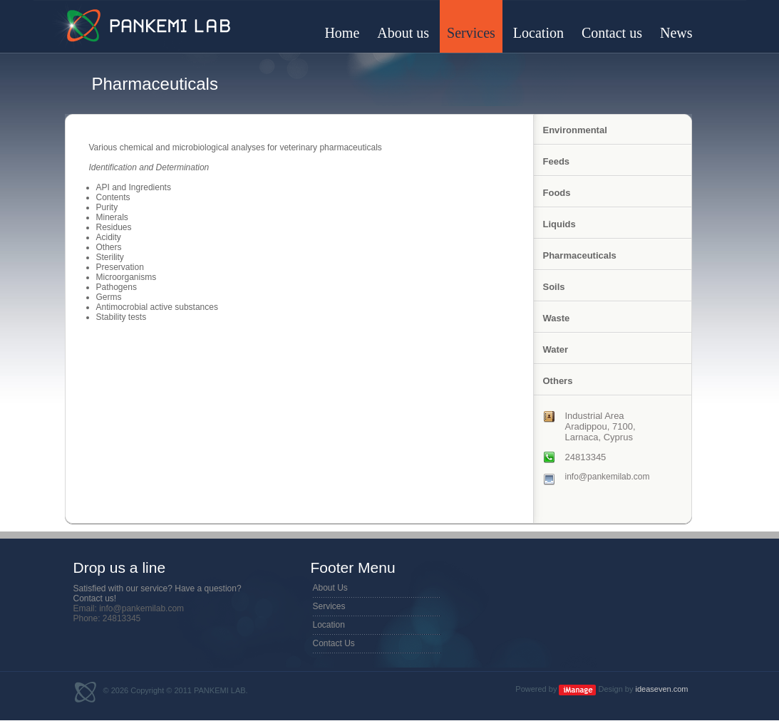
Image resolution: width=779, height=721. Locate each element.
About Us (330, 588)
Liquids (559, 224)
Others (558, 380)
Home (341, 33)
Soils (554, 286)
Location (538, 33)
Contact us (612, 33)
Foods (557, 192)
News (676, 33)
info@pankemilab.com (607, 477)
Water (556, 349)
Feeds (556, 161)
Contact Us (334, 643)
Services (471, 33)
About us (403, 33)
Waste (556, 318)
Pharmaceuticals (580, 255)
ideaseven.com (662, 689)
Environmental (575, 130)
